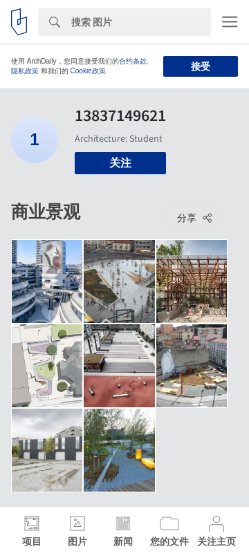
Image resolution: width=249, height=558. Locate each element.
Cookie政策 (88, 71)
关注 (120, 163)
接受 (200, 66)
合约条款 (133, 61)
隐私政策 (25, 71)
